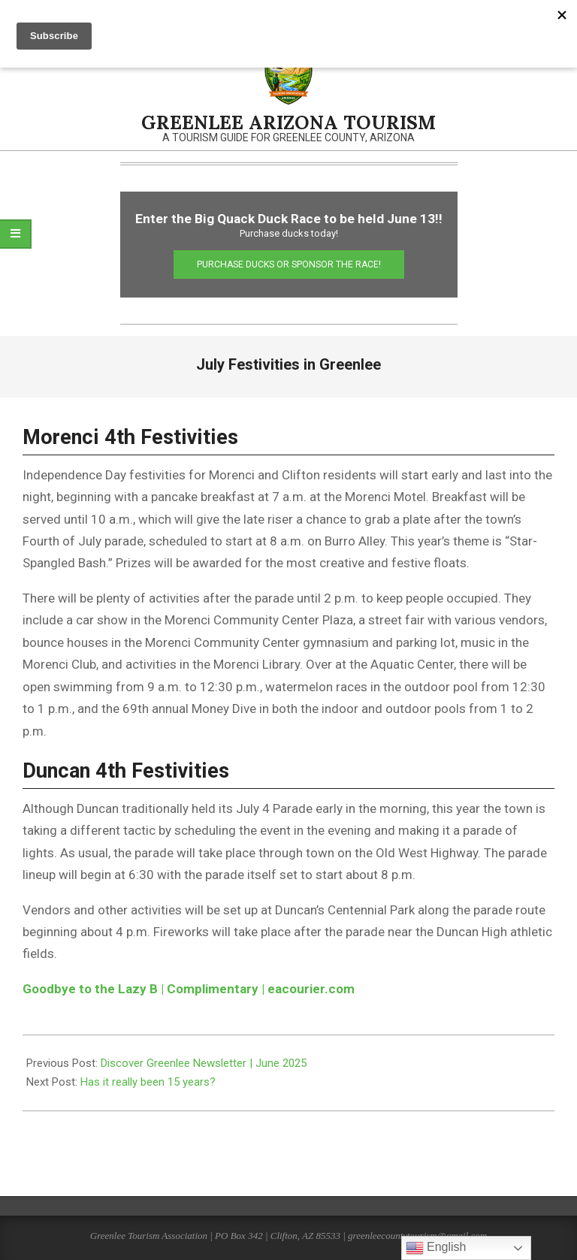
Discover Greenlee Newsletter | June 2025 (204, 1063)
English (436, 1248)
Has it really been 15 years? (148, 1082)
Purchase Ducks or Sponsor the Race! (289, 264)
